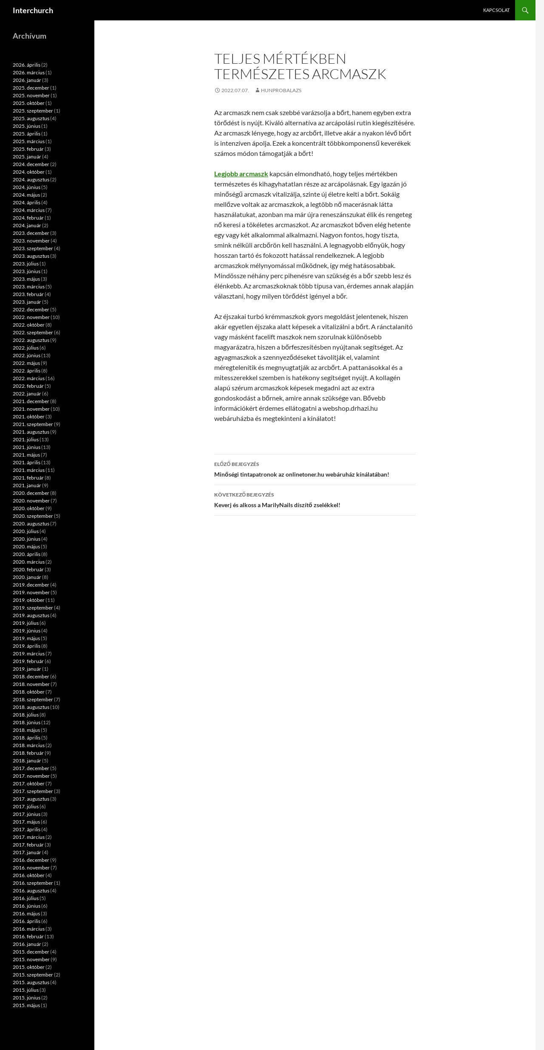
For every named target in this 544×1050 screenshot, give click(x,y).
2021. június (26, 447)
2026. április (26, 65)
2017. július (26, 806)
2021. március (29, 470)
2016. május (26, 913)
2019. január (27, 669)
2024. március (29, 210)
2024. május (26, 195)
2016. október (29, 875)
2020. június (26, 539)
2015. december (31, 951)
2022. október (29, 325)
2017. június (26, 814)
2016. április (26, 921)
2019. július (26, 623)
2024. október (29, 172)
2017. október (29, 783)
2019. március (29, 653)
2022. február (28, 386)
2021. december (31, 401)
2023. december (31, 233)
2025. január (27, 156)
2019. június (26, 630)
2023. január (27, 302)
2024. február (28, 218)
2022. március (29, 378)
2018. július (26, 714)
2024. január (27, 225)
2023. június (26, 271)
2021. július (26, 439)
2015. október (29, 967)
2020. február (28, 569)
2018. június (26, 722)
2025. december (31, 88)
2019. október (29, 600)
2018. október (29, 692)
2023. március (29, 286)
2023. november (31, 240)
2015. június (26, 997)
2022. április (26, 370)
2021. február (28, 477)
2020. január (27, 577)
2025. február (28, 149)
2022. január (27, 393)
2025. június (26, 126)
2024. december (31, 164)
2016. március (29, 929)
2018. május (26, 730)
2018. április (26, 737)
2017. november (31, 776)
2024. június (26, 187)
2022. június (26, 355)
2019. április (26, 646)
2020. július (26, 531)
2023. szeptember (33, 248)
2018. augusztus (31, 707)
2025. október (29, 103)
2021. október (29, 416)
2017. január (27, 852)
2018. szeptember (33, 699)
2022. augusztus (31, 340)
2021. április (26, 462)
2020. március (29, 562)
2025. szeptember (33, 110)
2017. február (28, 844)
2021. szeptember (33, 424)
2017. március (29, 837)
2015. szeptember (33, 974)
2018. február (28, 753)
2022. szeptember (33, 332)
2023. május (26, 279)
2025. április (26, 133)
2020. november (31, 500)
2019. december (31, 584)
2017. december (31, 768)
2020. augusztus (31, 523)
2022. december (31, 309)
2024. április (26, 202)
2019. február (28, 661)
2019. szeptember (33, 607)
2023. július (26, 263)
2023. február (28, 294)
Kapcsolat (496, 10)
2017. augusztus (31, 799)
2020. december (31, 493)
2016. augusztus (31, 890)
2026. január (27, 80)
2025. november (31, 95)
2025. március (29, 141)
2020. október (29, 508)
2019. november (31, 592)
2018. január (27, 760)
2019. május (26, 638)
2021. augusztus (31, 432)
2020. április (26, 554)
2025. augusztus (31, 118)
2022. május (26, 363)
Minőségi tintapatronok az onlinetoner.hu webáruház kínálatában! (315, 468)
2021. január (27, 485)
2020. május (26, 546)
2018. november (31, 684)
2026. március (29, 72)
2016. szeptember (33, 883)
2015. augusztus (31, 982)
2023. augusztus (31, 256)
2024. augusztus (31, 179)
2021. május (26, 455)
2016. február (28, 936)
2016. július (26, 898)
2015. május (26, 1005)
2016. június (26, 906)
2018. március (29, 745)
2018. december (31, 676)
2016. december (31, 860)
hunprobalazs (281, 90)
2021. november (31, 409)
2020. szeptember (33, 516)
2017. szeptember (33, 791)
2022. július (26, 347)
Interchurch (33, 10)
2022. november (31, 317)
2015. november (31, 959)
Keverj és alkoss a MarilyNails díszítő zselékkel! (315, 499)
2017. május (26, 822)
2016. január (27, 944)
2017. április (26, 829)
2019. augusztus (31, 615)
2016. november (31, 867)
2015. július (26, 990)
